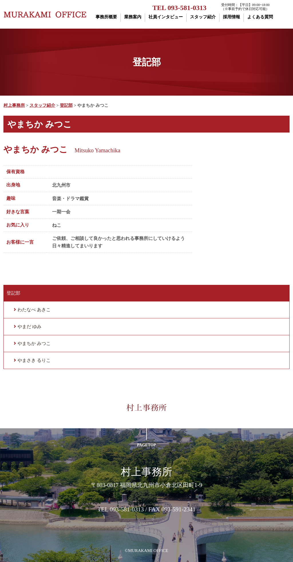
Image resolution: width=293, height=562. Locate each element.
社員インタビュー (166, 17)
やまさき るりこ (34, 360)
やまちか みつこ (34, 343)
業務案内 (132, 17)
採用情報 (231, 17)
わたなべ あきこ (34, 309)
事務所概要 (106, 17)
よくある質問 (260, 17)
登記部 (13, 293)
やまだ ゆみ (29, 326)
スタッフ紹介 (203, 17)
